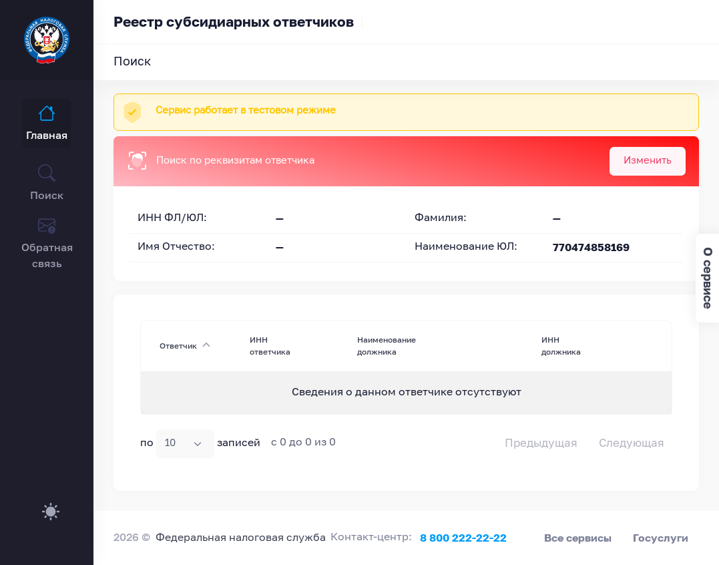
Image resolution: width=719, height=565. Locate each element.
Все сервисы (578, 537)
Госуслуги (660, 537)
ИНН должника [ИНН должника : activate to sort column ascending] (561, 346)
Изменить (648, 161)
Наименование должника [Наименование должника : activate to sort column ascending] (386, 346)
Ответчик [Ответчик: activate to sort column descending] (178, 346)
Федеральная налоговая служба (241, 538)
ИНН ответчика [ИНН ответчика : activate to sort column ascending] (270, 346)
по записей (200, 443)
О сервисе (708, 278)
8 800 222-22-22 (463, 537)
